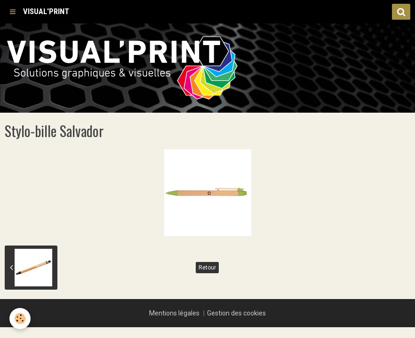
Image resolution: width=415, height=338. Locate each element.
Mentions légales (174, 313)
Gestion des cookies (236, 313)
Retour (207, 267)
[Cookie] (20, 318)
